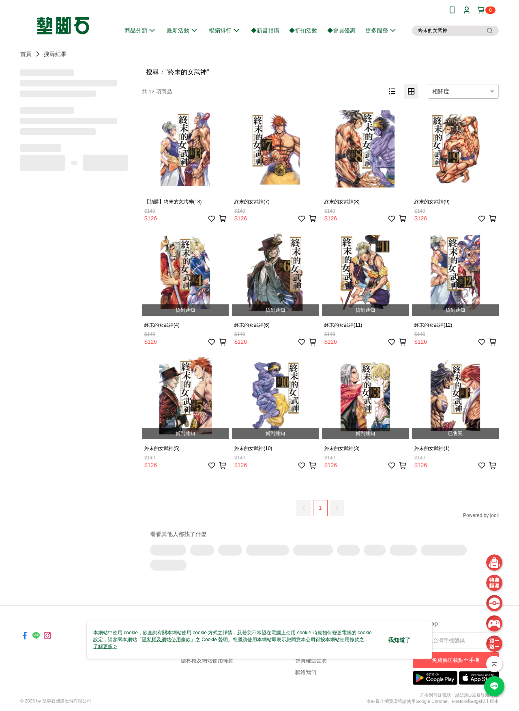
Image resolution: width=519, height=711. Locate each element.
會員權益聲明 (311, 660)
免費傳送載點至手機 (455, 660)
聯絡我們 (305, 672)
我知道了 (399, 640)
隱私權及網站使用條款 (207, 660)
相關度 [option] (440, 91)
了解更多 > (105, 646)
